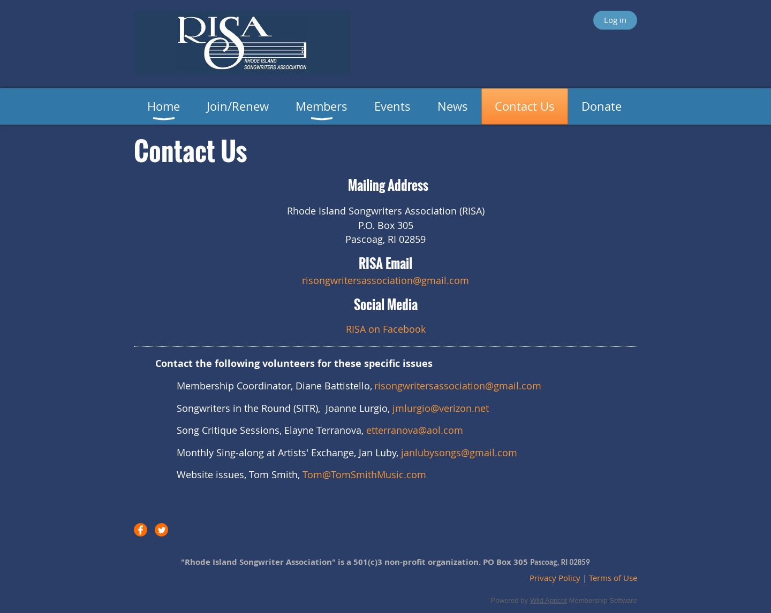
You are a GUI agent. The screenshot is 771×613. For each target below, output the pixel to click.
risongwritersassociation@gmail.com (457, 385)
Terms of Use (613, 577)
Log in (615, 19)
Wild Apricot (548, 600)
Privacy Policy (555, 577)
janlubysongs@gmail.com (459, 452)
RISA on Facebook (386, 329)
